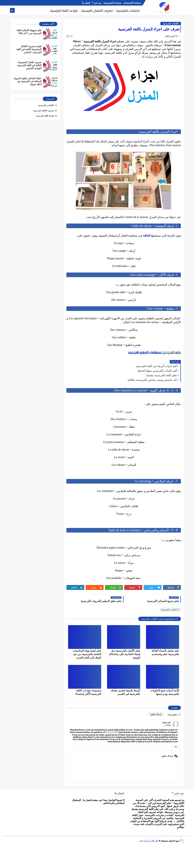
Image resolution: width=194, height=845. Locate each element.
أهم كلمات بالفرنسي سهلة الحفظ (157, 370)
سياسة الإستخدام (132, 2)
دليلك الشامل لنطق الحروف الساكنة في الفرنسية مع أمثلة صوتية (27, 81)
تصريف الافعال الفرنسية (43, 110)
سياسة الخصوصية (112, 2)
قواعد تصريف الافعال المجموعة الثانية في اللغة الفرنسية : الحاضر (28, 49)
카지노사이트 (112, 732)
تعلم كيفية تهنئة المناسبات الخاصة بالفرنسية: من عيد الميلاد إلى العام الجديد (87, 654)
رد (176, 746)
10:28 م (167, 725)
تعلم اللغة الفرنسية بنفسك (161, 375)
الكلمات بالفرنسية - (127, 10)
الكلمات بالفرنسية (170, 23)
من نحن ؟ (96, 2)
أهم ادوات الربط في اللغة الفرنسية (156, 366)
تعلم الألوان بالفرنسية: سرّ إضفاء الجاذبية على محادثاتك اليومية (124, 654)
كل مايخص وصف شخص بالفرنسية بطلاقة (152, 379)
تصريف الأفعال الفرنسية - (96, 10)
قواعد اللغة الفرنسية (63, 10)
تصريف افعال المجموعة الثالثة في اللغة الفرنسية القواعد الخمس (29, 65)
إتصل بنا (86, 2)
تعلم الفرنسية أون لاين (148, 841)
